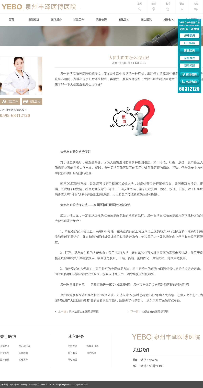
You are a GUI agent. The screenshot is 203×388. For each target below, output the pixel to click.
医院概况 (33, 19)
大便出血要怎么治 (82, 84)
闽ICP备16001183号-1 (19, 384)
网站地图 (91, 353)
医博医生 (4, 353)
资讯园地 (123, 19)
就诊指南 (168, 19)
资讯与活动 (24, 346)
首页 (11, 19)
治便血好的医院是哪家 (154, 311)
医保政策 (23, 353)
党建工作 (78, 19)
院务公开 (101, 19)
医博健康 (4, 359)
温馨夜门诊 (92, 346)
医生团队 (146, 19)
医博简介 (4, 346)
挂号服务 (72, 353)
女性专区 (72, 346)
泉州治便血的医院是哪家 (84, 311)
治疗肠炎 (93, 274)
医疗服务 (56, 19)
